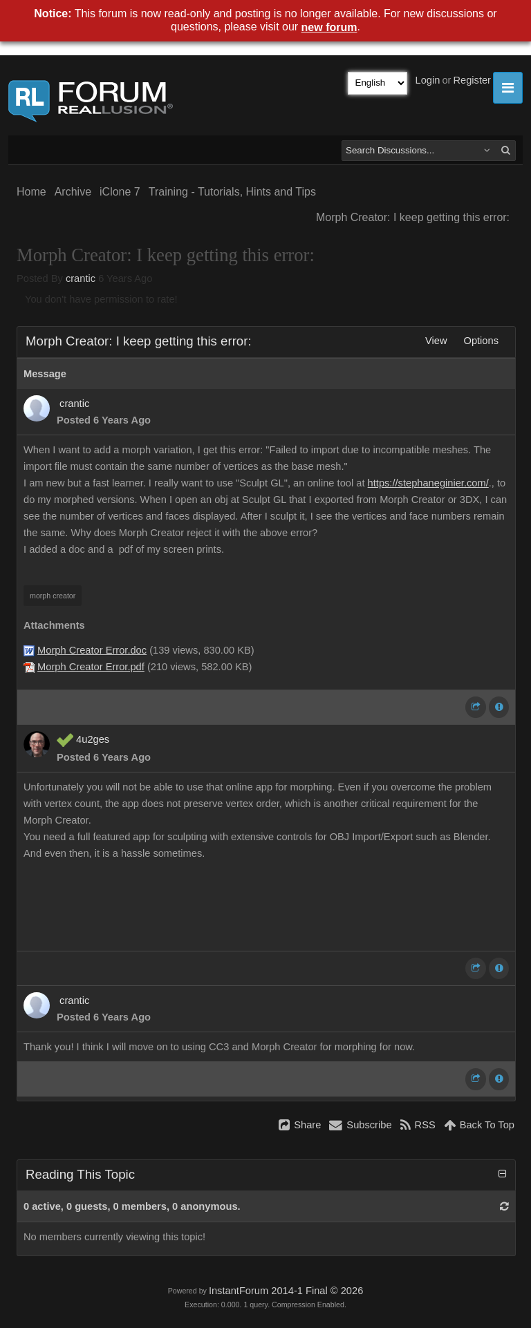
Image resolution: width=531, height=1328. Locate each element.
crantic (80, 278)
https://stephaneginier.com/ (428, 482)
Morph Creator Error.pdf (91, 666)
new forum (329, 27)
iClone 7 (120, 192)
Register (472, 80)
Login (428, 80)
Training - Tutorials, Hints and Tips (232, 192)
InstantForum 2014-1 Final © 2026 (286, 1290)
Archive (73, 192)
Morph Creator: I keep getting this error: (413, 217)
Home (31, 192)
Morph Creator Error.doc (92, 650)
